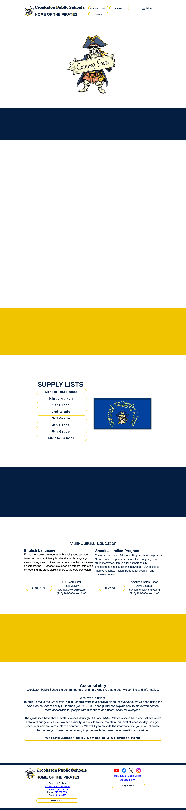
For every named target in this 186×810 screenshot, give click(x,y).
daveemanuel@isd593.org (144, 589)
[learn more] (112, 588)
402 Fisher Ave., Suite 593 (57, 786)
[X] (131, 770)
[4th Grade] (61, 425)
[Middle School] (61, 438)
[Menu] (147, 8)
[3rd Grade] (61, 418)
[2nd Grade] (61, 411)
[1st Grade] (61, 405)
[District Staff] (57, 800)
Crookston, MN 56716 (57, 789)
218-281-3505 (59, 795)
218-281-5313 (61, 792)
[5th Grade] (61, 431)
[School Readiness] (61, 392)
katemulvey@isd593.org (72, 589)
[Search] (98, 14)
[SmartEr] (119, 8)
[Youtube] (116, 770)
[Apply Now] (128, 786)
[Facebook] (124, 770)
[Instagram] (138, 770)
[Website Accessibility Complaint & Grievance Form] (93, 738)
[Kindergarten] (61, 398)
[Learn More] (39, 588)
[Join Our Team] (98, 8)
